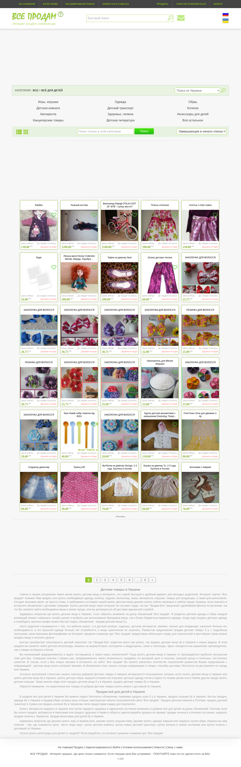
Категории (50, 4)
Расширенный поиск (80, 4)
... (138, 580)
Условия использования (137, 747)
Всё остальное (192, 120)
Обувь (192, 102)
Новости (159, 747)
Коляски (192, 108)
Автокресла (48, 114)
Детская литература (121, 120)
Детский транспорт (120, 108)
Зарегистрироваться (98, 747)
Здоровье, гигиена (120, 114)
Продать (78, 747)
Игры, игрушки (48, 102)
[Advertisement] (120, 57)
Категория (22, 90)
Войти (116, 747)
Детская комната (48, 108)
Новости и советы (116, 4)
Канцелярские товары (48, 120)
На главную (27, 4)
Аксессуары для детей (193, 114)
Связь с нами (174, 747)
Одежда (120, 102)
